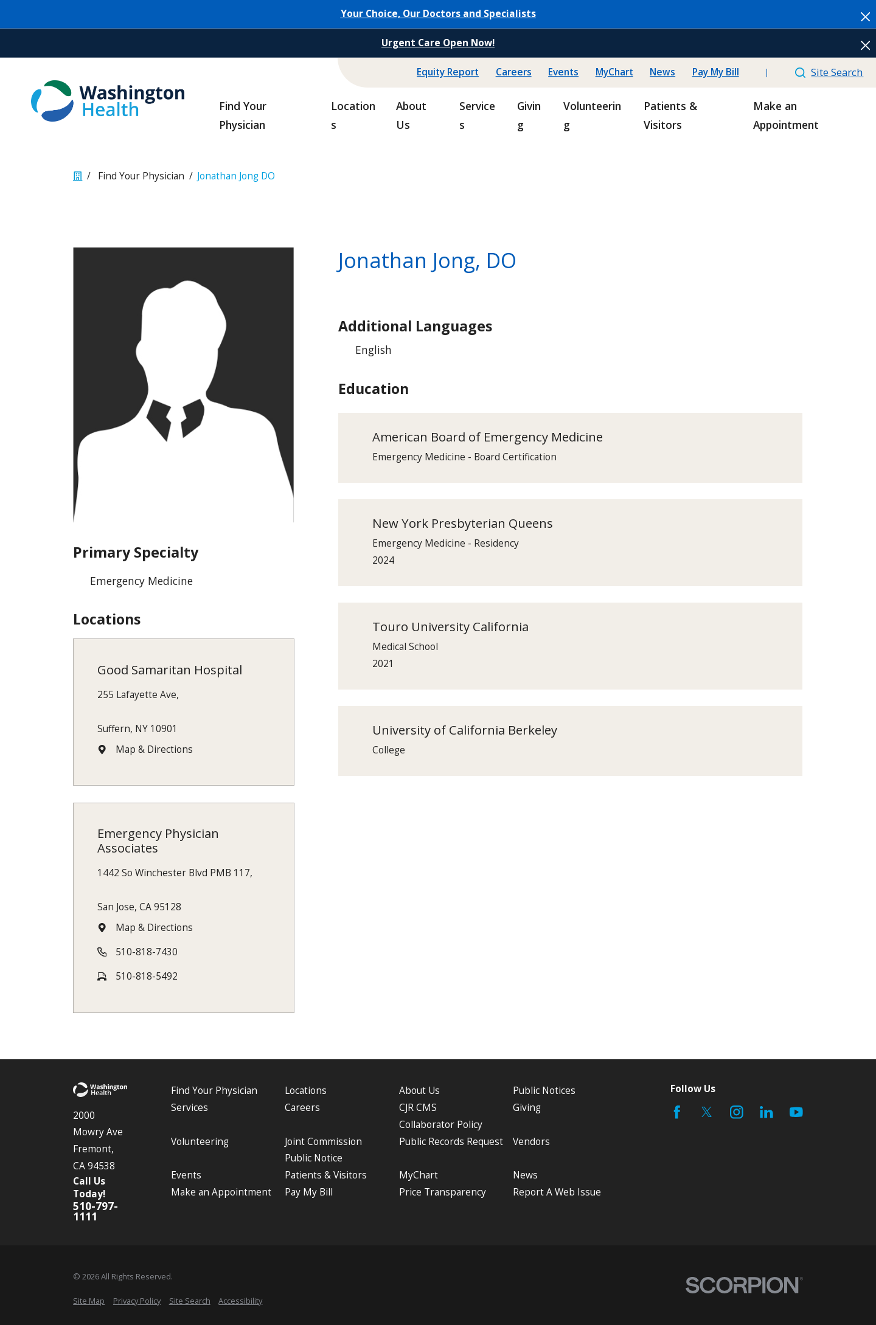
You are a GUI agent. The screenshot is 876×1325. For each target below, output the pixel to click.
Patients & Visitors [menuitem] (670, 115)
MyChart (614, 72)
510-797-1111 (95, 1211)
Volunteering (200, 1141)
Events (563, 72)
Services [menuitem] (477, 115)
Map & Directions (154, 749)
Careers (514, 72)
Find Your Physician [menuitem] (242, 115)
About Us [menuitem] (411, 115)
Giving (527, 1107)
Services (189, 1107)
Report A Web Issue (557, 1192)
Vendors (531, 1141)
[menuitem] (89, 1301)
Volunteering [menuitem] (592, 115)
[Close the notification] (865, 16)
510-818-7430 (147, 952)
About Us (419, 1090)
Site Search (829, 72)
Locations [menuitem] (353, 115)
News (662, 72)
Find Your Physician (214, 1090)
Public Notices (544, 1090)
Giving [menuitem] (529, 115)
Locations (306, 1090)
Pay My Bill (715, 72)
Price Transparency (442, 1192)
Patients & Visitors (326, 1175)
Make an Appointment (221, 1192)
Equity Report (448, 72)
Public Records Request (451, 1141)
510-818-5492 (147, 976)
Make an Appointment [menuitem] (786, 115)
